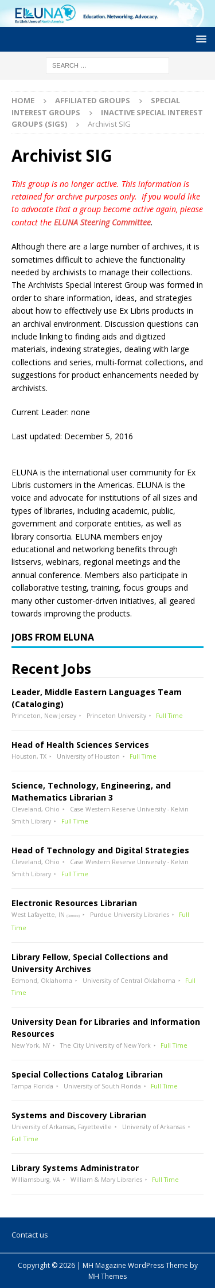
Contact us (29, 1235)
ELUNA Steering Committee (102, 222)
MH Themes (107, 1276)
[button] (199, 39)
